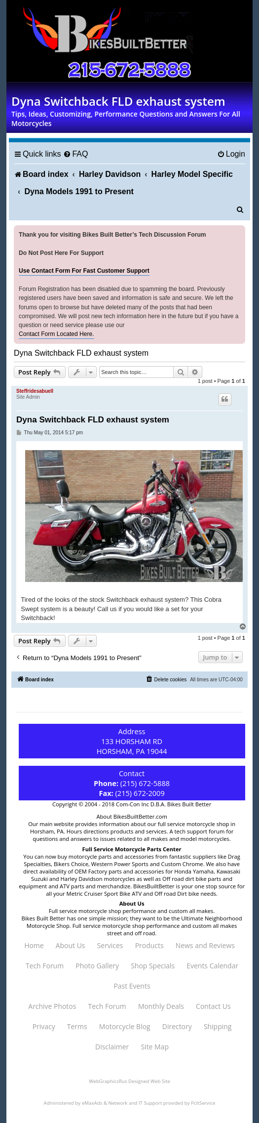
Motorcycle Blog (124, 1026)
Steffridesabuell (34, 391)
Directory (177, 1026)
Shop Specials (153, 965)
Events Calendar (212, 965)
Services (110, 945)
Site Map (154, 1046)
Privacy (44, 1026)
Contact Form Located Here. (56, 334)
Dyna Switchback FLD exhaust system (81, 353)
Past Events (131, 986)
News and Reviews (205, 945)
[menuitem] (75, 154)
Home (33, 945)
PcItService (203, 1103)
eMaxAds (92, 1103)
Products (149, 945)
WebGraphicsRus (108, 1081)
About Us (70, 945)
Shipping (217, 1026)
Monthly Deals (161, 1006)
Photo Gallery (97, 965)
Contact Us (213, 1006)
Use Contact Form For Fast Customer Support (84, 270)
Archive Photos (52, 1006)
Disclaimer (112, 1046)
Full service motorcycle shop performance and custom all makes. (132, 911)
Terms (77, 1026)
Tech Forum (45, 965)
